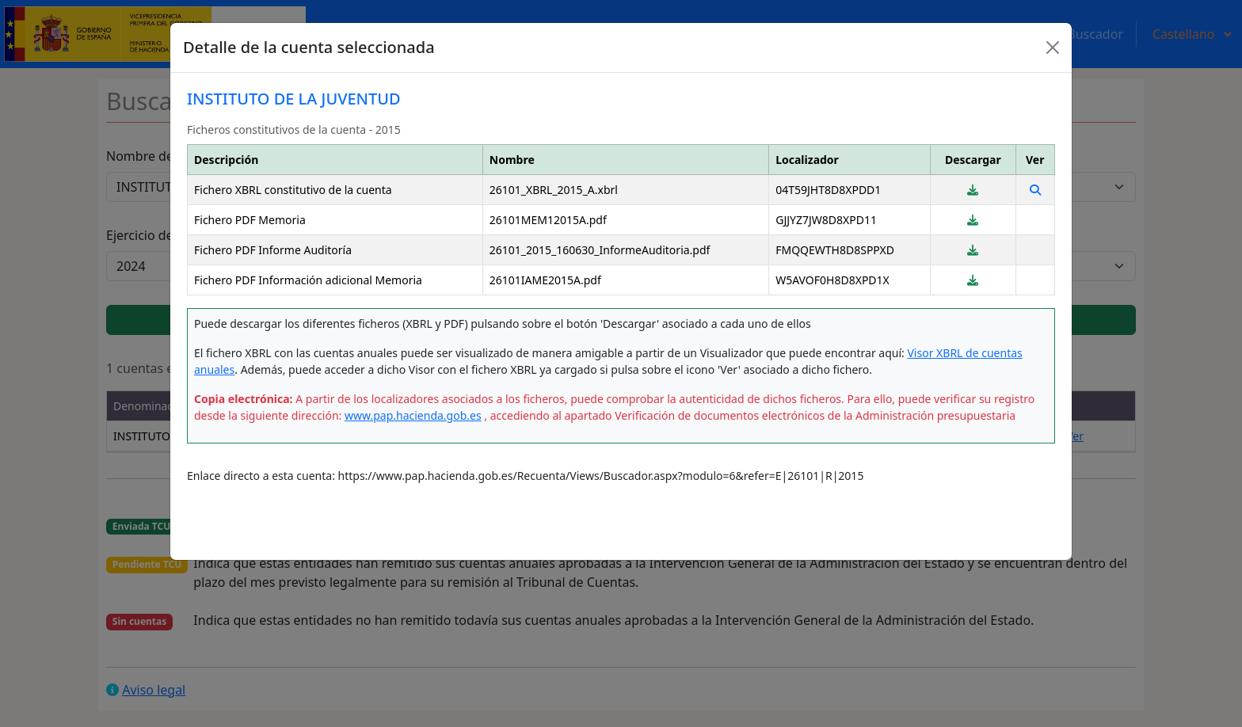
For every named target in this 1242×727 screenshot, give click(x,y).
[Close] (1052, 47)
